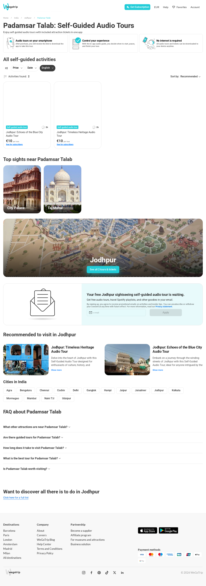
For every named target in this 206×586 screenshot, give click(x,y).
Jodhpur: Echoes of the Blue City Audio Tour (177, 349)
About (40, 530)
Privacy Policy (45, 553)
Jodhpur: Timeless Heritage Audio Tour (72, 349)
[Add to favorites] (46, 85)
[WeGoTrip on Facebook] (91, 572)
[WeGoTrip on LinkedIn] (122, 572)
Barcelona (9, 530)
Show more (56, 370)
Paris (6, 535)
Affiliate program (81, 535)
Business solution (80, 544)
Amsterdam (10, 544)
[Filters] (6, 68)
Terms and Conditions (49, 548)
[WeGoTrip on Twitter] (114, 572)
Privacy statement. (164, 306)
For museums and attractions (88, 539)
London (7, 539)
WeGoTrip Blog (46, 539)
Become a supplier (81, 530)
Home (5, 18)
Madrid (7, 548)
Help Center (44, 544)
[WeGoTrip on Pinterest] (99, 572)
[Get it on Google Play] (168, 530)
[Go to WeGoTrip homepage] (14, 6)
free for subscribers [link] (14, 144)
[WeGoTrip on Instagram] (83, 572)
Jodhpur (28, 18)
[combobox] (59, 7)
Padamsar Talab (44, 18)
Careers (42, 535)
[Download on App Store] (147, 530)
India (16, 18)
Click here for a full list (15, 497)
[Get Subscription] (137, 7)
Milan (6, 553)
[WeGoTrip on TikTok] (106, 572)
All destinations (12, 557)
